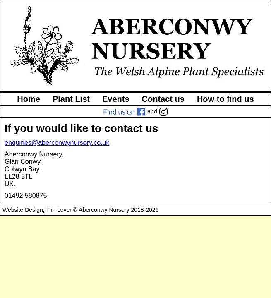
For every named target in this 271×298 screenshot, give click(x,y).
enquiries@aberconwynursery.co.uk (57, 142)
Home (28, 98)
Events (116, 98)
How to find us (225, 98)
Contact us (163, 98)
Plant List (71, 98)
